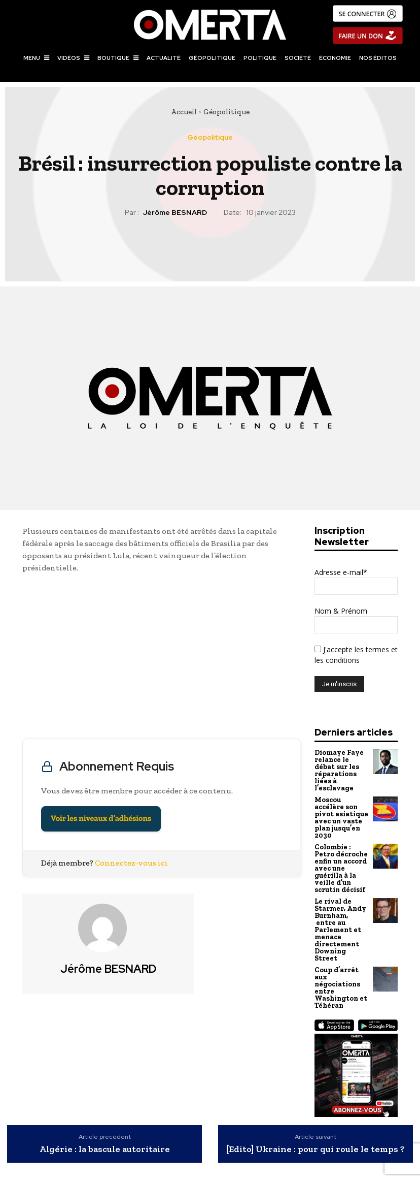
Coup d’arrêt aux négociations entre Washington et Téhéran (340, 972)
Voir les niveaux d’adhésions (101, 818)
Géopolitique (226, 111)
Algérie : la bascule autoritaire (105, 1132)
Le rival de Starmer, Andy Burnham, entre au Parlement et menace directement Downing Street (339, 918)
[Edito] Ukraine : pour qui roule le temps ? (315, 1132)
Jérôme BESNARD (175, 212)
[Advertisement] (161, 658)
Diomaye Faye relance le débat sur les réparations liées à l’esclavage (338, 769)
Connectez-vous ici (131, 863)
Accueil (184, 111)
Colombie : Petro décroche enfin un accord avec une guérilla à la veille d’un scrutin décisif (340, 860)
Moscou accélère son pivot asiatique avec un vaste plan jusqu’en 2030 (340, 813)
